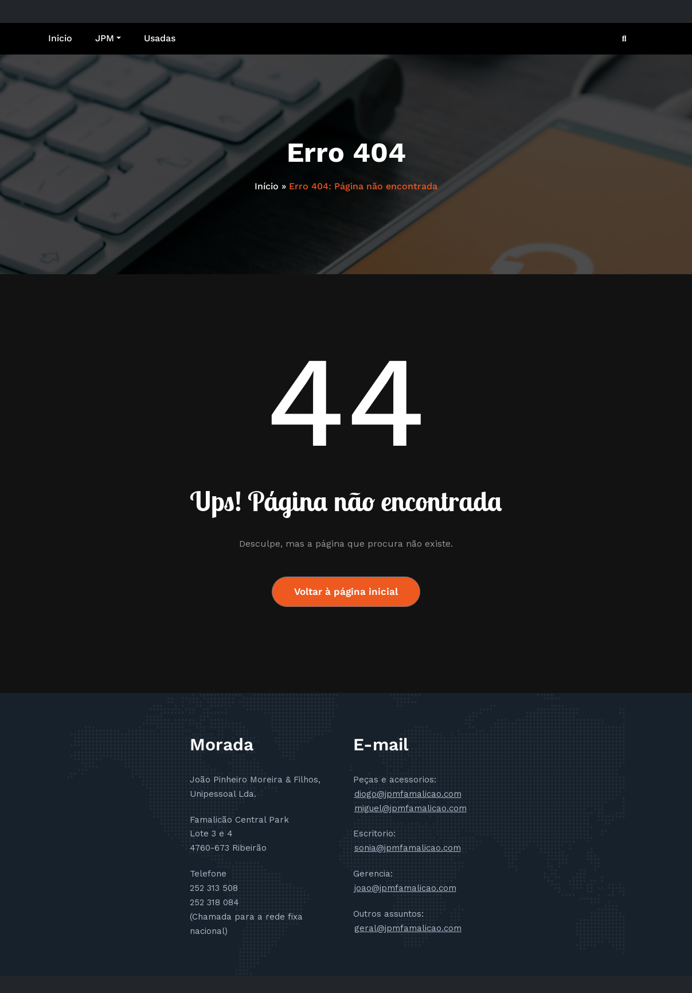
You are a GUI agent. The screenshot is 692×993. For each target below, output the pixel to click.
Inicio (60, 38)
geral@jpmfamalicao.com (408, 928)
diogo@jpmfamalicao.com (408, 794)
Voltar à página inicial (346, 591)
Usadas (159, 38)
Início (267, 186)
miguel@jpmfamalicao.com (410, 808)
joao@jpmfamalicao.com (405, 888)
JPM (108, 38)
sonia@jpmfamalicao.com (407, 848)
